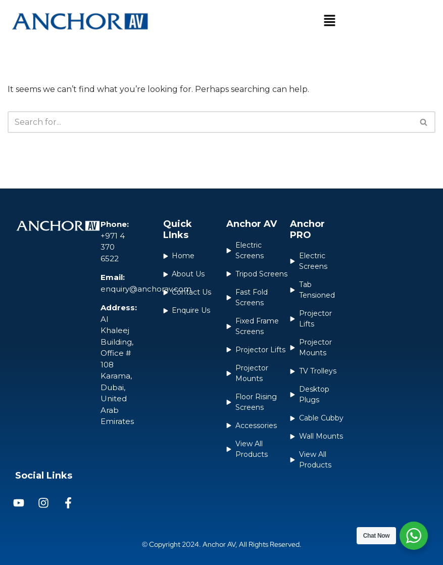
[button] (330, 21)
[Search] (210, 122)
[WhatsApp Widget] (414, 536)
